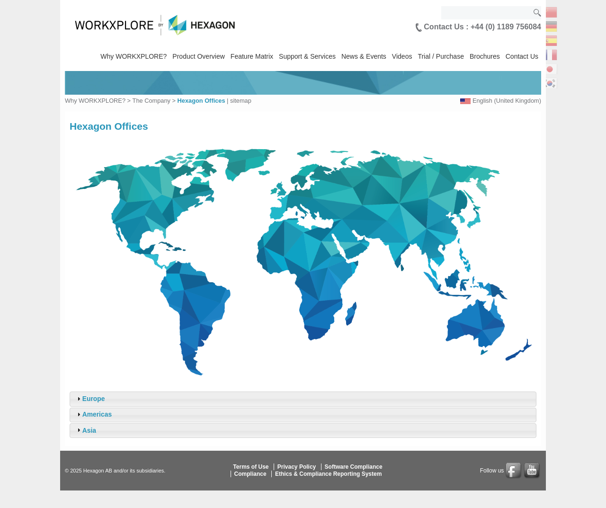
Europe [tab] (90, 398)
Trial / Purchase (441, 56)
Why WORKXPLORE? (133, 56)
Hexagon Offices (201, 100)
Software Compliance (354, 466)
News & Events (363, 56)
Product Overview (198, 56)
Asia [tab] (85, 430)
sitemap (240, 100)
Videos (402, 56)
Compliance (250, 474)
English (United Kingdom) (506, 100)
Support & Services (307, 56)
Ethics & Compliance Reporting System (328, 474)
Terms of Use (250, 466)
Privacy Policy (296, 466)
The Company (151, 100)
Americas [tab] (93, 414)
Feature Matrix (252, 56)
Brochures (485, 56)
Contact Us (522, 56)
